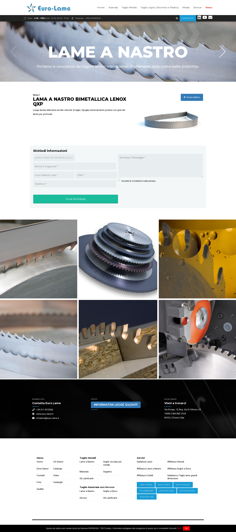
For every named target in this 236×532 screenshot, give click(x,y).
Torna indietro (192, 97)
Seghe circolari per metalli (112, 463)
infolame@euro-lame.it (45, 418)
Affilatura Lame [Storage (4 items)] (166, 491)
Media (185, 13)
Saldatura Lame (144, 461)
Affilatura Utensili (175, 461)
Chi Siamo (58, 461)
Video (56, 475)
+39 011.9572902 (42, 409)
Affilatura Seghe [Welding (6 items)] (187, 491)
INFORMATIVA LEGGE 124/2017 (116, 404)
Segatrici (107, 471)
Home (101, 13)
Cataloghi (58, 482)
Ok (186, 528)
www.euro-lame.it (42, 414)
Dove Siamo (43, 468)
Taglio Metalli (129, 13)
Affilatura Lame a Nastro (149, 468)
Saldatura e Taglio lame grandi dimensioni (182, 477)
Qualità (40, 489)
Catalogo (57, 468)
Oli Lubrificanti (86, 478)
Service (197, 13)
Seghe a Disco (110, 491)
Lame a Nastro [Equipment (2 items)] (146, 485)
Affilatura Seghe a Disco (179, 468)
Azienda (113, 13)
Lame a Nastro (87, 461)
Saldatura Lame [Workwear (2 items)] (147, 497)
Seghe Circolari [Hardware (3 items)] (183, 485)
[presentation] (136, 193)
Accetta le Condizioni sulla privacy (138, 181)
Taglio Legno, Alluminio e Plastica (160, 13)
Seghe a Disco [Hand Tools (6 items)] (164, 485)
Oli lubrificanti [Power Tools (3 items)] (146, 491)
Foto (39, 482)
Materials (84, 471)
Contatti (41, 475)
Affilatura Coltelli (145, 475)
